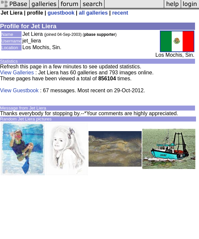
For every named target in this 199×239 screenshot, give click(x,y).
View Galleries (17, 72)
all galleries (93, 13)
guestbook (60, 13)
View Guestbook (19, 90)
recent (120, 13)
